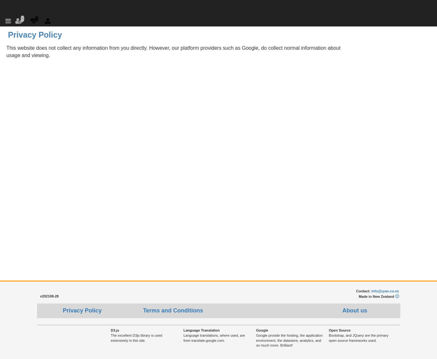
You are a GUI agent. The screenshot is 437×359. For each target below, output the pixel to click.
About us (354, 310)
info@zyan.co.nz (385, 291)
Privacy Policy (82, 310)
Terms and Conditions (173, 310)
